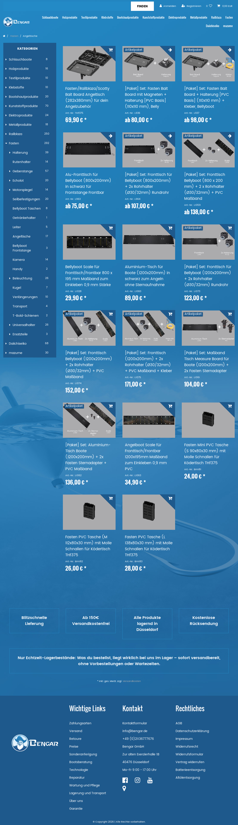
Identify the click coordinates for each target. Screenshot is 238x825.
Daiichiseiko (212, 26)
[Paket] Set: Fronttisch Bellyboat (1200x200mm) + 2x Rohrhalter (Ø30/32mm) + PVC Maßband (88, 365)
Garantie (76, 808)
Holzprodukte (69, 17)
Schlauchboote (50, 17)
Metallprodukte (198, 17)
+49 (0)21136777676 (138, 738)
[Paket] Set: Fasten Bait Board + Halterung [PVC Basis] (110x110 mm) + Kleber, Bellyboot (206, 98)
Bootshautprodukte (128, 17)
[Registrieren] (191, 6)
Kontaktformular (134, 723)
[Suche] (142, 6)
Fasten (229, 17)
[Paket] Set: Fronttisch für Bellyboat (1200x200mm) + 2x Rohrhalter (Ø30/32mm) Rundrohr (207, 276)
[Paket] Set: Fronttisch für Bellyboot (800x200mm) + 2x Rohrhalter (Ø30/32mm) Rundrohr (148, 184)
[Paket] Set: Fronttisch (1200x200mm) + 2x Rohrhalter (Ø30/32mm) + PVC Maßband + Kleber (148, 362)
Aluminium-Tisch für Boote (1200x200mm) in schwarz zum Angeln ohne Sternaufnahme (147, 276)
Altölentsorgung (188, 777)
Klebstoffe (107, 17)
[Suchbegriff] (67, 6)
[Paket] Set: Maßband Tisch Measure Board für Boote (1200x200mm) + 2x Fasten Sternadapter (206, 362)
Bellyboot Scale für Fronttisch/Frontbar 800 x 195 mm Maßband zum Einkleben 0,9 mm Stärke (88, 276)
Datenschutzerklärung (192, 731)
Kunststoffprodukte (153, 17)
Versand (75, 731)
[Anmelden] (167, 6)
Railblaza (216, 17)
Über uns (76, 800)
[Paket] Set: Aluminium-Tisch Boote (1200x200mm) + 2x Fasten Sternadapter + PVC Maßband (87, 457)
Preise (73, 746)
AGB (179, 723)
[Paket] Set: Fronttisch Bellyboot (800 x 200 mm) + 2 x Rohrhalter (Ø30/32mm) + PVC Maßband (204, 187)
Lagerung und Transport (87, 793)
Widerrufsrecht (187, 746)
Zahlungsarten (80, 723)
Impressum (184, 738)
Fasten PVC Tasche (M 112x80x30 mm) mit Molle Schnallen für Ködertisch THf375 (88, 546)
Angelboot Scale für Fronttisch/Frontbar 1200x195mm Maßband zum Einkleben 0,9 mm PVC (146, 457)
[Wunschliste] (209, 6)
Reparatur (77, 777)
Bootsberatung (80, 762)
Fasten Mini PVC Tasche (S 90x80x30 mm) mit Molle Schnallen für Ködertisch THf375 (206, 454)
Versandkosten (132, 681)
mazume (228, 26)
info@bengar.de (134, 731)
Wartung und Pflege (84, 785)
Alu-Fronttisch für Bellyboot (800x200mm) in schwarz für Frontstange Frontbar (88, 184)
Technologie (78, 769)
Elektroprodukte (177, 17)
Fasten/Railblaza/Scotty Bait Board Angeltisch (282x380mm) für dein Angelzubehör (87, 98)
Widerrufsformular (189, 754)
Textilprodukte (89, 17)
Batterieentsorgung (190, 769)
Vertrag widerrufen (190, 762)
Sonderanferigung (83, 754)
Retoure (75, 738)
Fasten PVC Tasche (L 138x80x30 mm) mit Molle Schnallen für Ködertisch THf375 (148, 546)
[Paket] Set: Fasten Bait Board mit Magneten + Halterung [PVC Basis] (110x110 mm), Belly (146, 98)
